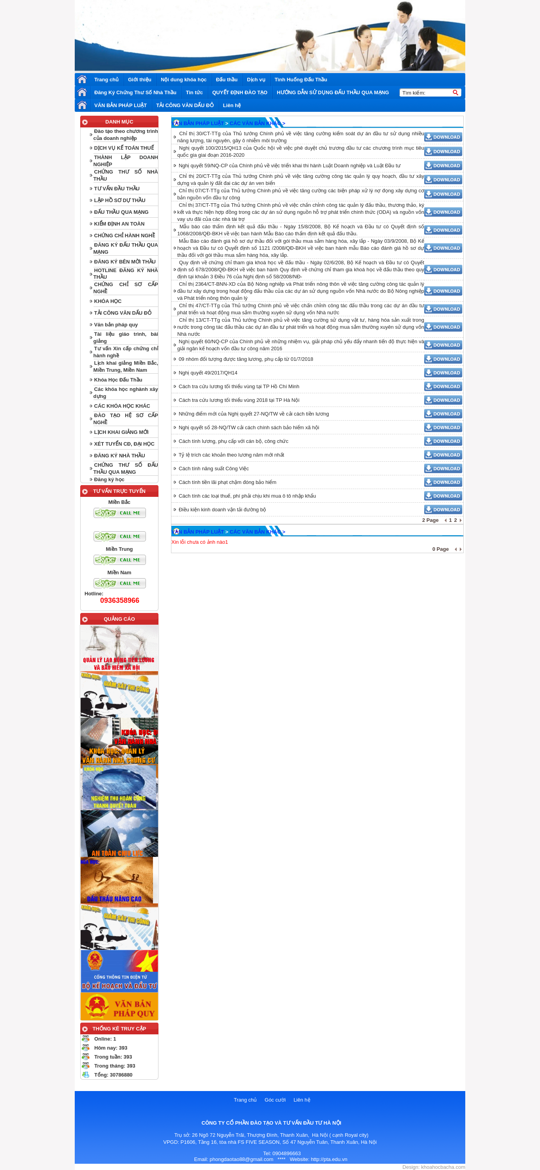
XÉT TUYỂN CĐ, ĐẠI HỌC (124, 444)
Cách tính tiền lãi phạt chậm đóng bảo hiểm (228, 482)
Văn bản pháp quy (116, 325)
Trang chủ (106, 79)
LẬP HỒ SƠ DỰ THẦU (120, 200)
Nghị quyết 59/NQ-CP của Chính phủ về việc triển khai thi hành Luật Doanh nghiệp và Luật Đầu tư (290, 165)
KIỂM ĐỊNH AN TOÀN (119, 224)
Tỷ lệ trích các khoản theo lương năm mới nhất (231, 455)
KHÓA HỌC (108, 301)
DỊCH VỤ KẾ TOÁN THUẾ (124, 148)
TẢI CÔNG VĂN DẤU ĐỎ (185, 105)
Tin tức (194, 92)
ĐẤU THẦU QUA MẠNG (121, 212)
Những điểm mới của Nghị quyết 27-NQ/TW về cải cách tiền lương (254, 414)
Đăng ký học (109, 479)
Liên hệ (232, 105)
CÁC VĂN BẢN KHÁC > (257, 123)
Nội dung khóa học (184, 79)
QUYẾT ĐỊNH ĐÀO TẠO (239, 92)
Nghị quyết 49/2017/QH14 (208, 373)
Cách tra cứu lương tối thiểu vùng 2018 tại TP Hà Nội (239, 400)
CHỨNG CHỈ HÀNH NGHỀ (124, 235)
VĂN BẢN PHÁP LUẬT (120, 105)
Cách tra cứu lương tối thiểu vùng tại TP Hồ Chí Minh (239, 386)
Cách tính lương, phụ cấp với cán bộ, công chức (233, 441)
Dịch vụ (256, 79)
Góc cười (275, 1100)
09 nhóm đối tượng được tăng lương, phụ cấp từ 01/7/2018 (246, 359)
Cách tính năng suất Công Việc (214, 468)
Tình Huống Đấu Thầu (301, 79)
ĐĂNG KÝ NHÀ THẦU (119, 456)
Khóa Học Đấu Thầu (118, 380)
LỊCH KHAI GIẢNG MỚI (121, 432)
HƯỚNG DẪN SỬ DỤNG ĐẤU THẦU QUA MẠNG (333, 92)
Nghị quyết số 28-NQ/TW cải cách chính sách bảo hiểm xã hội (249, 427)
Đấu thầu (227, 79)
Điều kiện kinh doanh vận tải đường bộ (222, 509)
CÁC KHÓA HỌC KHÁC (122, 406)
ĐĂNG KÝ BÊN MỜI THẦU (125, 262)
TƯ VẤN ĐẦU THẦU (117, 189)
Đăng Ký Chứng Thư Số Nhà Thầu (135, 92)
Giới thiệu (139, 79)
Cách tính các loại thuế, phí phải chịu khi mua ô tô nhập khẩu (247, 496)
